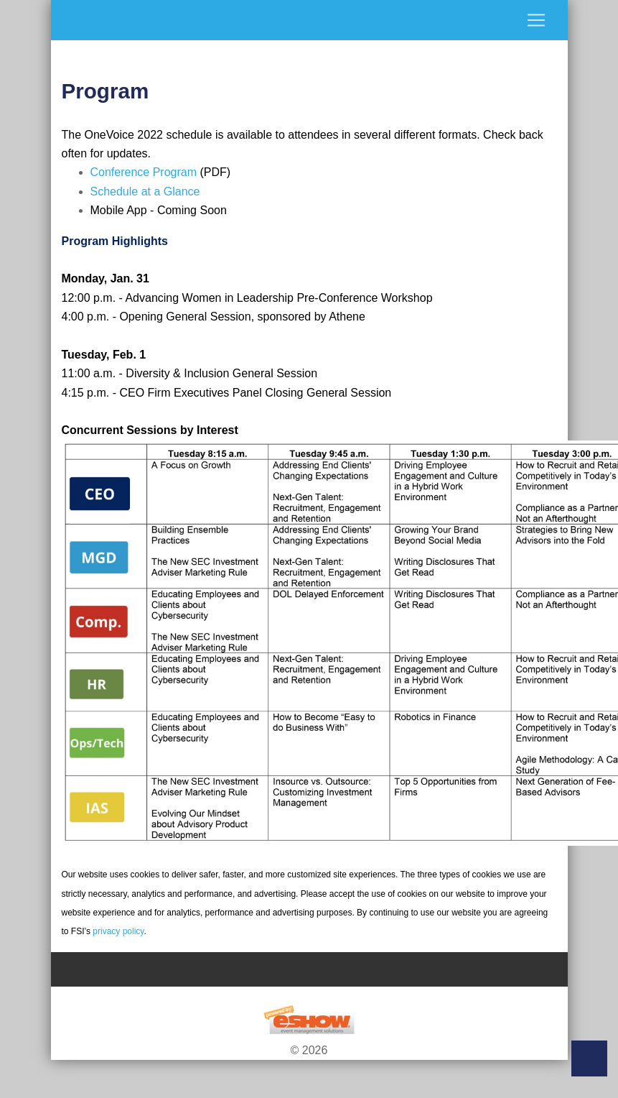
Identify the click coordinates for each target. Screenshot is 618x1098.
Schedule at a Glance (145, 191)
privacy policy (118, 931)
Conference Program (143, 172)
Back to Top (589, 1058)
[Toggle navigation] (309, 20)
